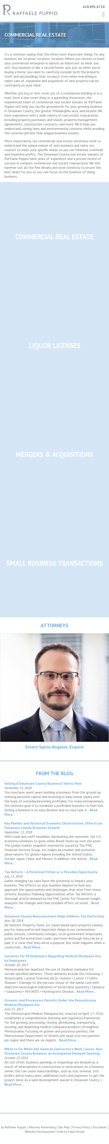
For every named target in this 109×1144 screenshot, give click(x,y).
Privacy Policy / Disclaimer (89, 1127)
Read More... (33, 947)
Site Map (64, 1127)
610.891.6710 (94, 6)
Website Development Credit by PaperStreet (54, 1132)
